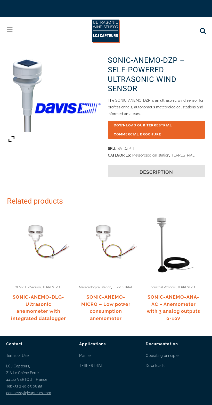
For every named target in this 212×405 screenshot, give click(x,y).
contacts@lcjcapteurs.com (28, 393)
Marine (85, 356)
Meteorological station (150, 155)
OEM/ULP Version (28, 287)
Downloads (155, 366)
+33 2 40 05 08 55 (27, 386)
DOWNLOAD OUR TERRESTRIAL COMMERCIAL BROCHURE (143, 129)
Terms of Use (17, 356)
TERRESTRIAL (183, 155)
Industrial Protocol (163, 287)
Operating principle (162, 356)
